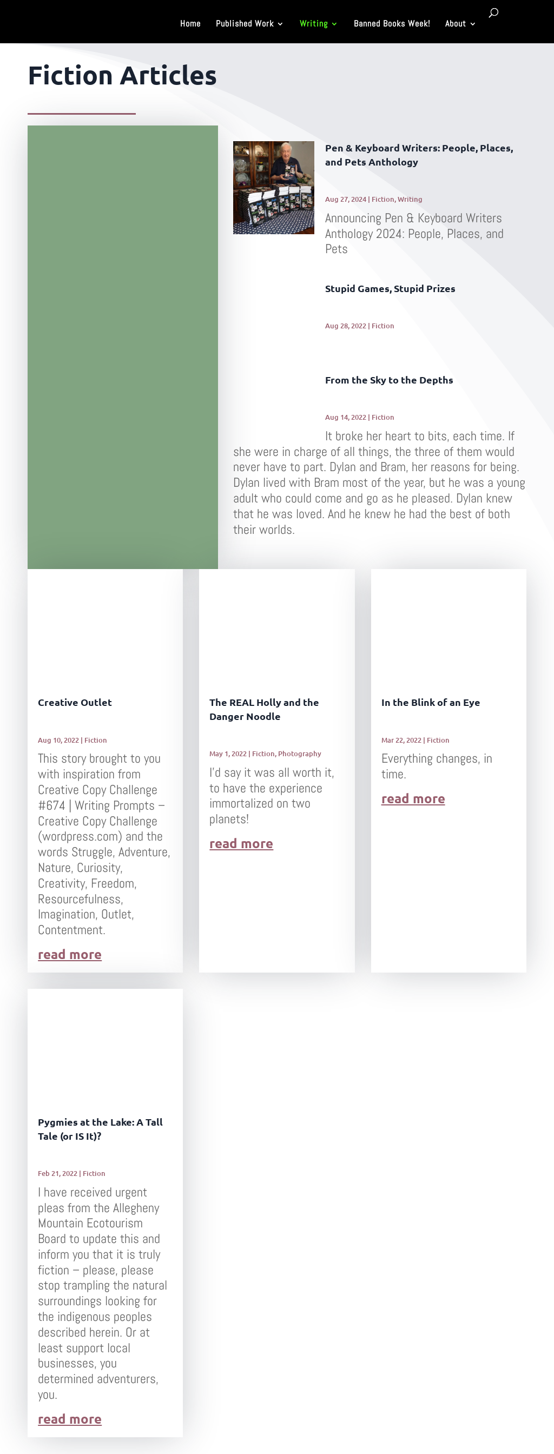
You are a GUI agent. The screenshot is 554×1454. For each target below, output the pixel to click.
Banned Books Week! (392, 24)
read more (70, 954)
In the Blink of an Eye (430, 702)
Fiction (383, 199)
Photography (299, 753)
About (455, 24)
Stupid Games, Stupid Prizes (390, 288)
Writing (314, 24)
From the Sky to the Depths (389, 379)
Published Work (245, 24)
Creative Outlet (75, 702)
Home (190, 24)
